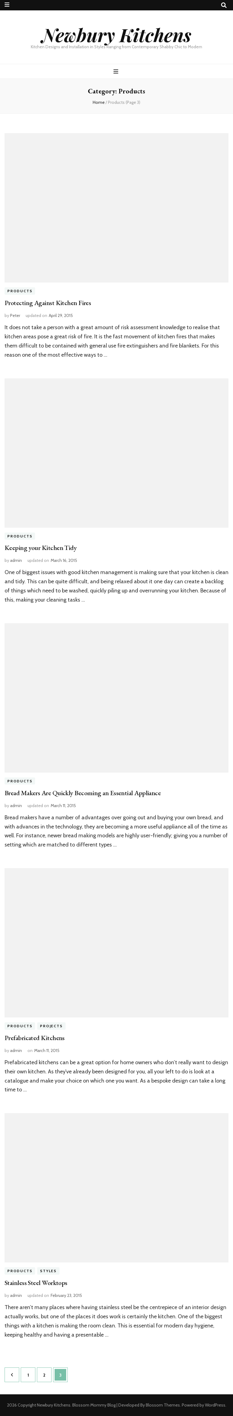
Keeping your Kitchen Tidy (41, 547)
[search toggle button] (224, 5)
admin (16, 560)
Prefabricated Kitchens (35, 1037)
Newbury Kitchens (116, 34)
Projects (51, 1026)
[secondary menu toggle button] (7, 5)
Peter (15, 315)
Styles (48, 1271)
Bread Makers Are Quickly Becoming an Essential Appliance (83, 792)
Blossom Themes (163, 1405)
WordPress (215, 1405)
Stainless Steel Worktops (36, 1282)
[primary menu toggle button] (116, 72)
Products (19, 291)
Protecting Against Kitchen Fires (48, 302)
